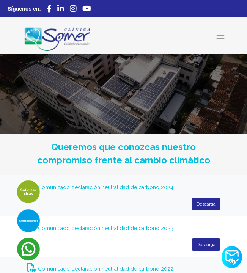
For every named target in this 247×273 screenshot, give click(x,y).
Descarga (206, 204)
